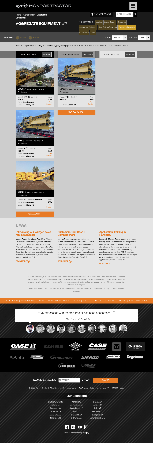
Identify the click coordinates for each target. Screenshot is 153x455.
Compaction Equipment (87, 27)
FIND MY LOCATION (101, 14)
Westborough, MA (97, 418)
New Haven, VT (97, 411)
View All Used (129, 54)
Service (76, 301)
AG (85, 380)
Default (142, 37)
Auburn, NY (97, 402)
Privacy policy (71, 388)
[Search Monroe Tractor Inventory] (135, 14)
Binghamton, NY (76, 405)
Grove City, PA (55, 411)
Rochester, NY (76, 415)
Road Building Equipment (108, 27)
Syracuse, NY (55, 418)
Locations (109, 301)
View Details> (49, 103)
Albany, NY (117, 37)
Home (18, 15)
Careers (122, 301)
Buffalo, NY (97, 405)
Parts (41, 301)
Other (93, 32)
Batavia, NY (55, 405)
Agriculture (12, 301)
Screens (36, 38)
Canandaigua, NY (76, 408)
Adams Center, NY (55, 402)
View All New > (35, 214)
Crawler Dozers (109, 22)
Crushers (23, 38)
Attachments (84, 32)
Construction (29, 15)
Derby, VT (97, 408)
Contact (97, 301)
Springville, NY (97, 415)
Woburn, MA (76, 418)
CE (89, 380)
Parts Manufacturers (58, 301)
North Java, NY (56, 415)
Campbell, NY (55, 408)
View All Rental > (76, 112)
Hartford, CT (76, 411)
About (86, 301)
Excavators (122, 22)
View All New (46, 54)
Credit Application (138, 301)
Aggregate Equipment (127, 27)
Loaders (99, 22)
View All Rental (88, 54)
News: (21, 226)
